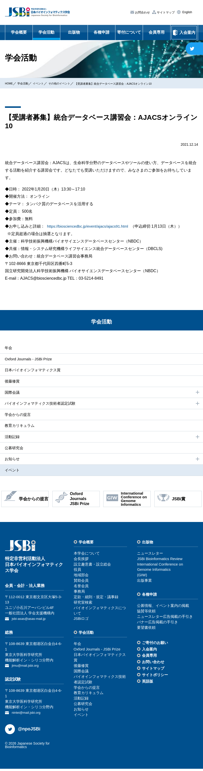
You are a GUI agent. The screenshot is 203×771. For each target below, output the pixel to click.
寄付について (129, 32)
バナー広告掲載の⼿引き (157, 625)
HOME (10, 83)
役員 (77, 573)
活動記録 (102, 439)
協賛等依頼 (146, 614)
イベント (45, 83)
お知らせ (102, 462)
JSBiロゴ (81, 622)
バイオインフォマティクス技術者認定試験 (102, 405)
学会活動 (46, 32)
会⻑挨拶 (81, 562)
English (186, 12)
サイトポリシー (155, 678)
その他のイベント (71, 83)
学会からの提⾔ (17, 416)
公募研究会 (13, 450)
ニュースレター (150, 556)
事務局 (79, 595)
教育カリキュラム (19, 427)
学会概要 (19, 32)
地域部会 (81, 578)
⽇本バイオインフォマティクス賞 (33, 370)
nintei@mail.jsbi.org (28, 715)
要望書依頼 (146, 631)
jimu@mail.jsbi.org (27, 668)
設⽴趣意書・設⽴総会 (92, 567)
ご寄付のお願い (155, 646)
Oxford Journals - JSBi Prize (28, 359)
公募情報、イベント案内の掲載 (163, 609)
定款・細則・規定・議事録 (96, 600)
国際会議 (102, 393)
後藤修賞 (11, 382)
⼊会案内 (149, 652)
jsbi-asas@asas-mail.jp (31, 622)
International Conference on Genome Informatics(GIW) (160, 572)
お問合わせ (142, 12)
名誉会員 (81, 589)
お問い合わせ (153, 665)
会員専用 (157, 32)
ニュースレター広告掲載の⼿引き (165, 620)
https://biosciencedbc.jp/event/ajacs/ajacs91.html (90, 226)
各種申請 (101, 32)
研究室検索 (83, 605)
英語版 (147, 685)
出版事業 (144, 584)
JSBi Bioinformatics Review (159, 562)
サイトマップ (165, 12)
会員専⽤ (149, 659)
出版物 (74, 32)
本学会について (87, 556)
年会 (7, 348)
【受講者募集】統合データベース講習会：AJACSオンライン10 (138, 83)
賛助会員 (81, 584)
